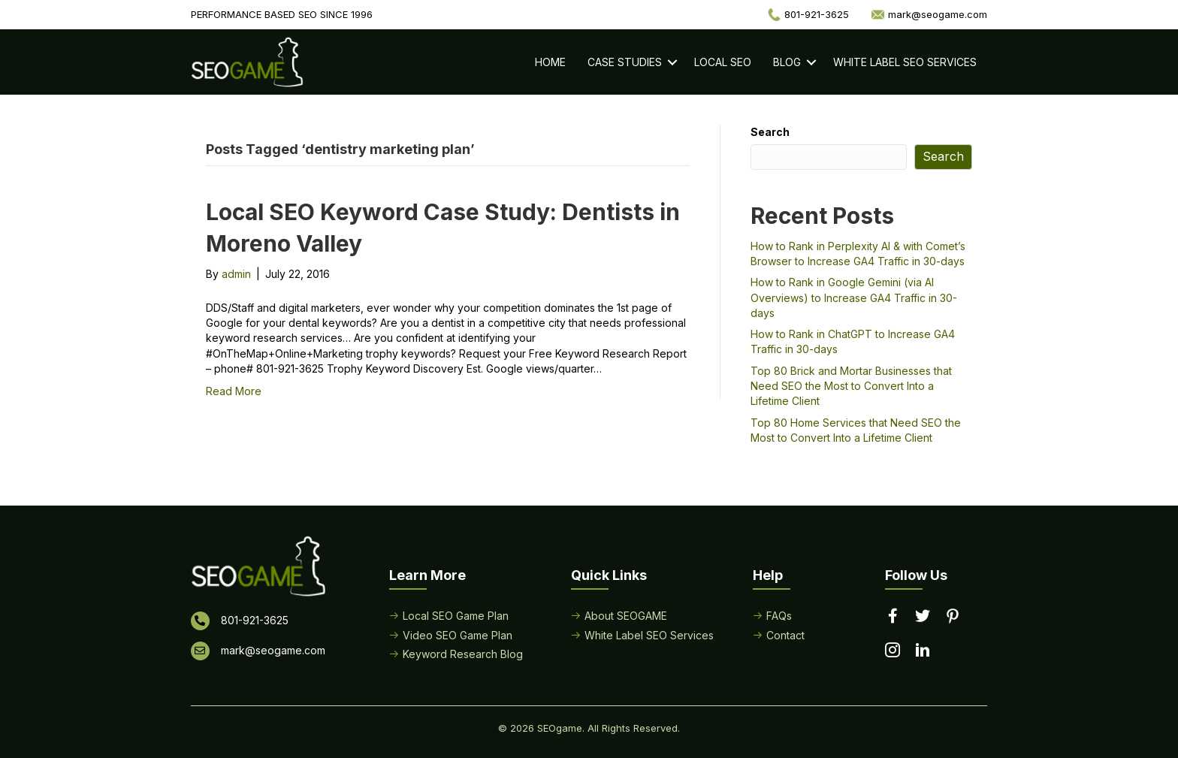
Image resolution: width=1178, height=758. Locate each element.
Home (550, 62)
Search (770, 131)
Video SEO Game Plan (457, 635)
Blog (787, 62)
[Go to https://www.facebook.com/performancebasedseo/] (892, 617)
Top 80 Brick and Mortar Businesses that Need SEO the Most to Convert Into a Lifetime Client (851, 386)
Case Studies (624, 62)
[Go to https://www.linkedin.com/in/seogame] (922, 651)
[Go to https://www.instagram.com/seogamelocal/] (892, 651)
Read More (233, 391)
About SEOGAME (625, 615)
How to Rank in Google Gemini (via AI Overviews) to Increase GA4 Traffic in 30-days (854, 297)
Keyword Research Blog (463, 654)
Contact (785, 635)
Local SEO (722, 62)
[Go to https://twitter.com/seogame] (922, 617)
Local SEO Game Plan (456, 615)
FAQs (779, 615)
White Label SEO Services (905, 62)
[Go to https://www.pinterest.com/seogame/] (952, 618)
